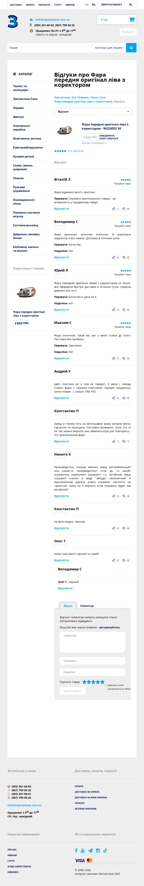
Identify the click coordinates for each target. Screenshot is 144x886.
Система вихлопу (25, 225)
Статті (58, 4)
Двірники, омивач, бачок (26, 236)
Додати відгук (73, 690)
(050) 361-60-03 (44, 25)
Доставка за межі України (91, 797)
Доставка (16, 4)
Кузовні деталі (23, 156)
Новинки (13, 872)
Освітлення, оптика (27, 138)
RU (93, 4)
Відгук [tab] (68, 606)
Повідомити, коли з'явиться (108, 137)
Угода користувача (19, 866)
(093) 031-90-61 (21, 794)
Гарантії (79, 803)
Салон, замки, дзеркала (23, 167)
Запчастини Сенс (25, 98)
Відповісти (61, 208)
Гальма (18, 178)
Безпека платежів (85, 808)
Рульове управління (21, 188)
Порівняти (128, 31)
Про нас (12, 849)
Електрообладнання (28, 147)
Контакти (44, 4)
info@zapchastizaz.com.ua (52, 19)
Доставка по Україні (87, 791)
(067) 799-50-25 (65, 25)
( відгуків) (75, 151)
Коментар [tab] (87, 606)
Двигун (18, 116)
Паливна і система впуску (26, 214)
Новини (70, 4)
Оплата (30, 4)
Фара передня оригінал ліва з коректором (29, 313)
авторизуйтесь (109, 627)
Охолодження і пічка (24, 201)
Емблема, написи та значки (26, 248)
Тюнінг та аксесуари (20, 87)
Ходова (18, 107)
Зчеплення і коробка (21, 127)
